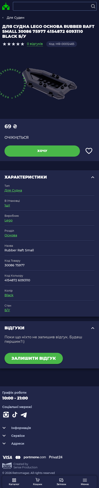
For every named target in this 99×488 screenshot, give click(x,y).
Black (8, 295)
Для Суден (15, 18)
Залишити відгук (33, 358)
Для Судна (13, 190)
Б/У (7, 310)
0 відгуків (35, 44)
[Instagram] (6, 415)
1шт (7, 205)
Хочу (42, 151)
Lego (8, 220)
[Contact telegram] (24, 415)
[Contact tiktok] (15, 415)
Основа (10, 235)
